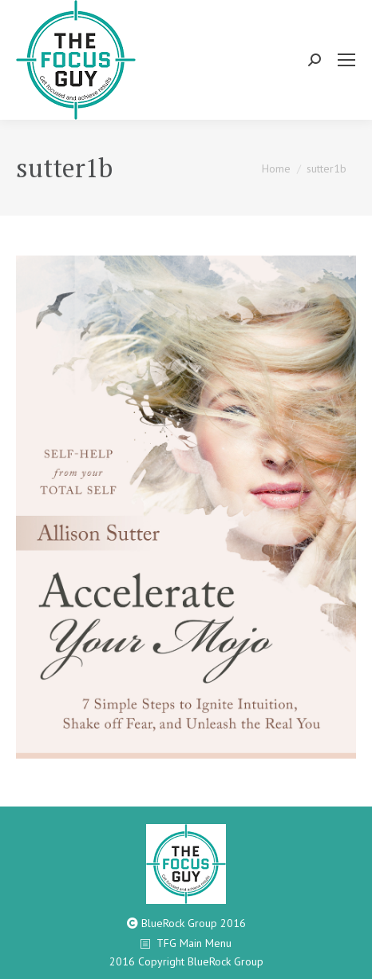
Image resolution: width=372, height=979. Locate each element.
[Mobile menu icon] (346, 59)
